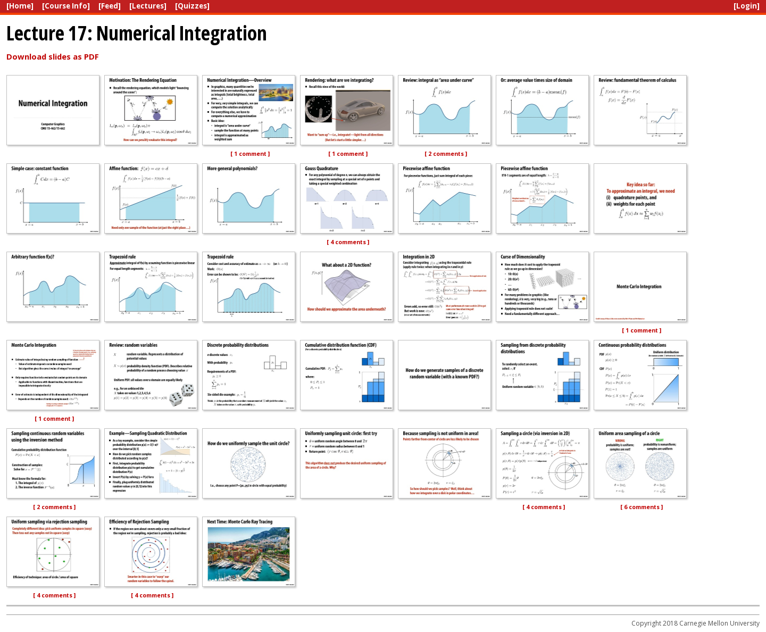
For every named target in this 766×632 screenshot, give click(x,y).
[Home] (20, 6)
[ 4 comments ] (348, 242)
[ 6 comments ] (641, 507)
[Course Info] (66, 6)
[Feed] (109, 6)
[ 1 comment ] (250, 153)
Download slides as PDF (52, 56)
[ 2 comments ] (445, 153)
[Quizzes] (192, 6)
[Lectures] (147, 6)
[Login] (747, 6)
